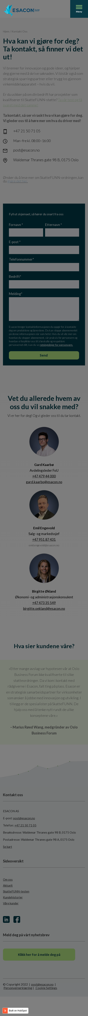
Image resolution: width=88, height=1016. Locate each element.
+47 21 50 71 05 (26, 131)
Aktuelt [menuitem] (8, 885)
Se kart (7, 846)
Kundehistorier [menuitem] (13, 897)
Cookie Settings (46, 988)
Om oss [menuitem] (8, 879)
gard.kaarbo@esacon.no (44, 482)
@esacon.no (52, 545)
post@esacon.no (26, 150)
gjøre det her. (17, 181)
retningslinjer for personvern (56, 344)
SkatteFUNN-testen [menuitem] (16, 891)
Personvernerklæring (18, 988)
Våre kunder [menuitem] (11, 903)
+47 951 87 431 (44, 539)
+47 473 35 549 (44, 603)
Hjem (6, 31)
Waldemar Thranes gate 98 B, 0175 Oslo (46, 159)
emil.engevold (37, 545)
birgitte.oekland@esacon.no (44, 608)
